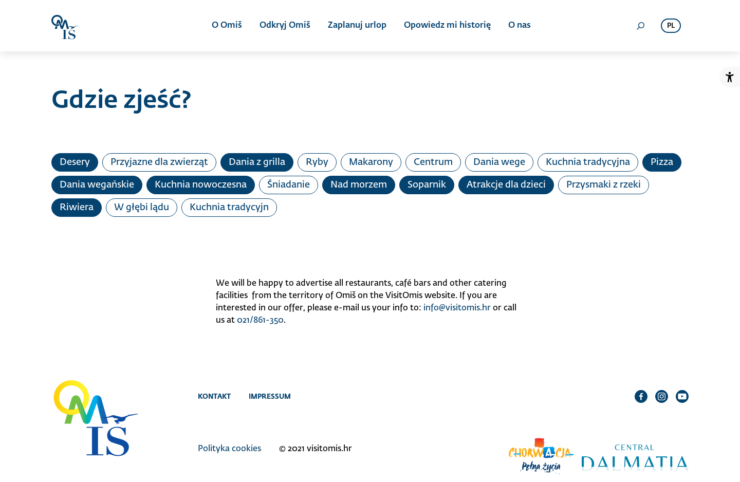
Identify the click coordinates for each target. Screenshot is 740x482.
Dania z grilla (257, 162)
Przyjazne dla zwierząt (159, 162)
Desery (75, 162)
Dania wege (499, 162)
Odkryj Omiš (285, 26)
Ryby (317, 162)
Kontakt (214, 396)
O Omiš (227, 26)
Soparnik (427, 185)
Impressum (270, 396)
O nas (519, 26)
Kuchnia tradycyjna (588, 162)
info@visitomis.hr (457, 308)
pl (671, 26)
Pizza (662, 162)
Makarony (371, 162)
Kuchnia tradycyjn (229, 207)
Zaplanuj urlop (357, 26)
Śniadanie (288, 185)
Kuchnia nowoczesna (201, 185)
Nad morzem (358, 185)
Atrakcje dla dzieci (506, 185)
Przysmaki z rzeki (603, 185)
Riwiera (77, 207)
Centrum (433, 162)
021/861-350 (260, 321)
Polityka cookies (229, 449)
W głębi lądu (141, 207)
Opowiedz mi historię (447, 26)
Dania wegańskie (97, 185)
